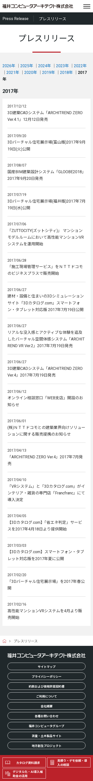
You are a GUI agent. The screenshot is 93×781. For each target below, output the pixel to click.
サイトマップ (47, 667)
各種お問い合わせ (47, 716)
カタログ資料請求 (28, 763)
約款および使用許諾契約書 (46, 686)
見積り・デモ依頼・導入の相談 (72, 763)
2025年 (26, 65)
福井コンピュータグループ (46, 726)
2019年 (48, 72)
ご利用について (46, 696)
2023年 (62, 65)
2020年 (30, 72)
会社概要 (47, 706)
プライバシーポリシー (47, 676)
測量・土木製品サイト (47, 736)
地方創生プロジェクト (47, 746)
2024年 (44, 65)
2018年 (66, 72)
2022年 (80, 65)
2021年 (12, 72)
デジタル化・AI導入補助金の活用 (28, 774)
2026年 (8, 65)
